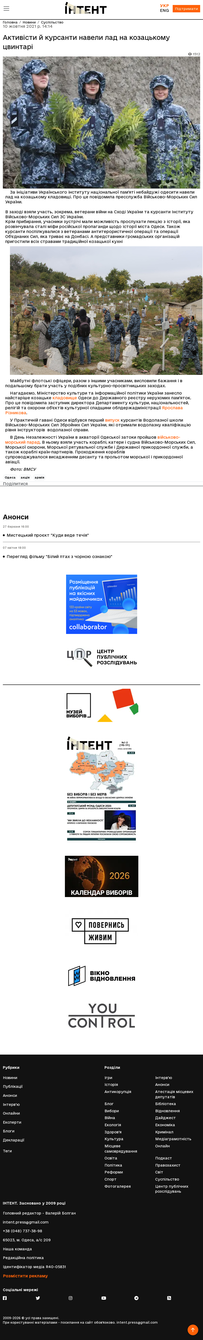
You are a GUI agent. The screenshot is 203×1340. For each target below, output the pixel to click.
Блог (109, 1104)
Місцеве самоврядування (120, 1148)
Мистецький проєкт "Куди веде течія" (48, 535)
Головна (10, 22)
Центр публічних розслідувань (171, 1189)
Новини (29, 22)
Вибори (111, 1111)
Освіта (110, 1158)
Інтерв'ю (11, 1105)
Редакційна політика (23, 1258)
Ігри (108, 1078)
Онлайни (11, 1113)
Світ (159, 1172)
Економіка (165, 1125)
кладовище (65, 397)
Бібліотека (165, 1104)
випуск (112, 420)
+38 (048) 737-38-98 (22, 1231)
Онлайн (162, 1146)
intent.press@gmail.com (26, 1222)
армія (39, 477)
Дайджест (165, 1118)
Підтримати (186, 9)
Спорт (110, 1179)
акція (25, 477)
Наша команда (17, 1249)
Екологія (112, 1125)
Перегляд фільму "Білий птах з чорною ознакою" (59, 556)
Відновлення (167, 1111)
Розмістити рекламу (25, 1276)
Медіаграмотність (173, 1139)
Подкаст (163, 1158)
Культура (113, 1139)
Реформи (113, 1172)
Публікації (13, 1086)
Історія (111, 1085)
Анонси (16, 517)
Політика (113, 1165)
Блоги (8, 1131)
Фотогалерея (117, 1186)
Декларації (13, 1140)
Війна (109, 1118)
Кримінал (164, 1132)
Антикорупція (117, 1092)
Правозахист (167, 1165)
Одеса (10, 477)
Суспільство (52, 22)
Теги (7, 1151)
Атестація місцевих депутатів (174, 1094)
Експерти (12, 1122)
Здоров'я (113, 1132)
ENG (164, 10)
